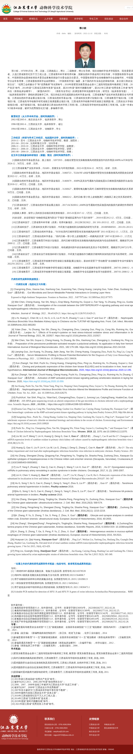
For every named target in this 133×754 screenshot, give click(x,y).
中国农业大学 (94, 728)
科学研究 (78, 19)
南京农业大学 (94, 731)
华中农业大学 (94, 735)
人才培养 (48, 19)
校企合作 (124, 19)
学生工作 (93, 19)
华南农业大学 (109, 724)
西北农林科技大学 (111, 728)
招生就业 (108, 19)
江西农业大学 (94, 724)
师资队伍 (33, 19)
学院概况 (18, 19)
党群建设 (63, 19)
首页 (5, 19)
